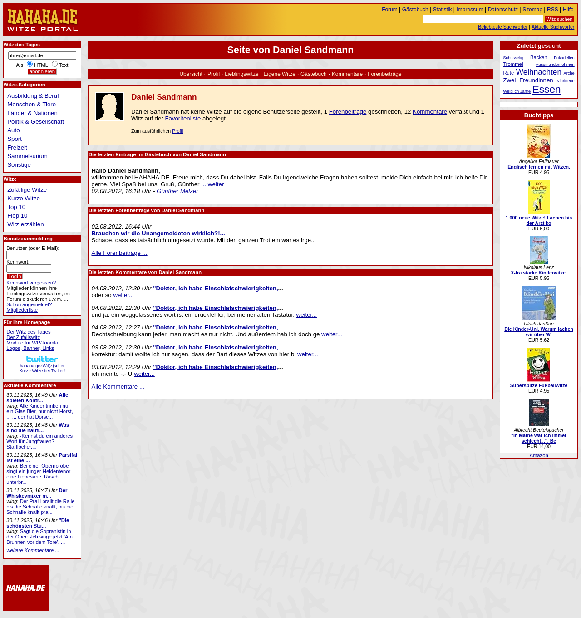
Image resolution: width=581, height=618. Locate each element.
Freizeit (17, 147)
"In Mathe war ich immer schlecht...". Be (538, 438)
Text (64, 65)
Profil (213, 74)
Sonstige (19, 164)
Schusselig (513, 57)
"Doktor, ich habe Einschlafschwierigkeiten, (215, 288)
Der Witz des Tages (28, 331)
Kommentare (347, 74)
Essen (546, 89)
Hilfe (568, 9)
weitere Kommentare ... (32, 550)
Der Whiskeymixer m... (36, 493)
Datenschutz (503, 9)
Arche (569, 73)
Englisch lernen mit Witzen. (538, 166)
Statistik (442, 9)
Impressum (470, 9)
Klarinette (566, 81)
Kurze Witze (23, 198)
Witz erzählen (25, 224)
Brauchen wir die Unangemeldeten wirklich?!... (158, 233)
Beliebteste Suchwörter (502, 27)
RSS (552, 9)
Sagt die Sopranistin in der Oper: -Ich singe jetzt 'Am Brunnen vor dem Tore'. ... (39, 536)
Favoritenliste (183, 118)
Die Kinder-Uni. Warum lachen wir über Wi (538, 331)
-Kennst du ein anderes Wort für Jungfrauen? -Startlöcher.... (39, 441)
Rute (508, 72)
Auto (13, 130)
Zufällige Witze (27, 189)
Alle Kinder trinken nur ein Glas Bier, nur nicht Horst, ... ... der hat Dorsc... (39, 411)
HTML (41, 65)
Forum (390, 9)
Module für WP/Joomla (32, 342)
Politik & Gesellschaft (35, 121)
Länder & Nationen (32, 113)
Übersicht (190, 74)
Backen (538, 57)
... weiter (212, 184)
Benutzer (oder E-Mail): (32, 248)
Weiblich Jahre (517, 91)
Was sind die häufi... (37, 427)
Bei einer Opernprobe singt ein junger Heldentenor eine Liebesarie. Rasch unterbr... (38, 474)
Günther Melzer (177, 191)
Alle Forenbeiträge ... (120, 252)
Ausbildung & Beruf (33, 95)
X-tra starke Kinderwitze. (539, 272)
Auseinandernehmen (555, 64)
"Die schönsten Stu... (37, 523)
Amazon (538, 455)
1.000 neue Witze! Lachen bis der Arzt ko (539, 220)
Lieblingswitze (241, 74)
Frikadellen (564, 57)
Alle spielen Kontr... (37, 397)
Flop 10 (17, 215)
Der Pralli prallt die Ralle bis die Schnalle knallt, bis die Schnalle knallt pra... (40, 506)
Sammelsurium (27, 156)
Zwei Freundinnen (528, 80)
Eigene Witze (279, 74)
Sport (14, 138)
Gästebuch (313, 74)
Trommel (513, 64)
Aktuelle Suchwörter (553, 27)
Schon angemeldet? (29, 304)
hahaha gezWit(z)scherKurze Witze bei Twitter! (42, 365)
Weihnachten (538, 71)
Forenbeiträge (384, 74)
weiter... (123, 295)
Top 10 (16, 207)
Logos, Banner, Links (30, 348)
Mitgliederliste (22, 310)
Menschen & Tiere (31, 104)
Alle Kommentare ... (118, 386)
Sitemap (532, 9)
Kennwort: (18, 261)
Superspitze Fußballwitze (539, 385)
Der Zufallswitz (23, 337)
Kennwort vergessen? (31, 282)
